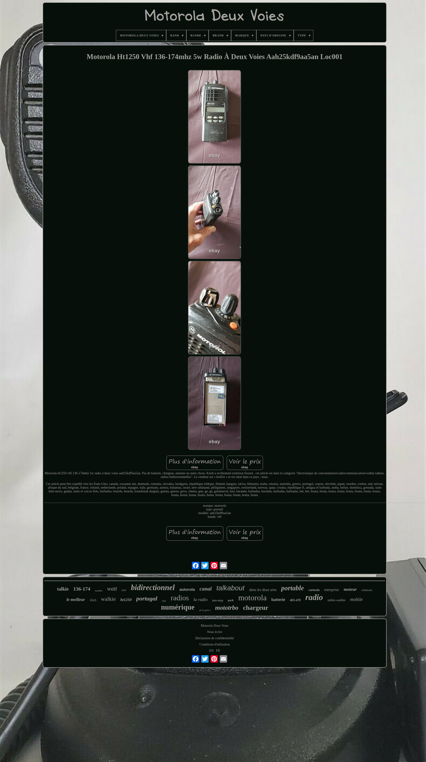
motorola (252, 597)
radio (314, 597)
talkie (63, 589)
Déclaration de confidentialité (214, 638)
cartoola (313, 590)
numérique (178, 607)
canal (206, 589)
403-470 (295, 600)
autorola (187, 589)
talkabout (230, 588)
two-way (217, 600)
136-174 (81, 589)
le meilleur (76, 599)
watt (112, 588)
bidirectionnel (153, 587)
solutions (366, 590)
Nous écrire (214, 632)
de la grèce (204, 610)
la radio (201, 599)
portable (292, 588)
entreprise (331, 590)
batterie (278, 599)
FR (218, 650)
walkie (108, 599)
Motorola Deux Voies (215, 625)
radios (180, 598)
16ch (92, 600)
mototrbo (226, 607)
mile (164, 601)
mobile (356, 599)
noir (124, 590)
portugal (146, 598)
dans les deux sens (263, 590)
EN (211, 650)
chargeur (255, 607)
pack (231, 600)
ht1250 (126, 600)
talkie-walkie (336, 600)
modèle (98, 590)
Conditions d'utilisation (215, 644)
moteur (350, 589)
